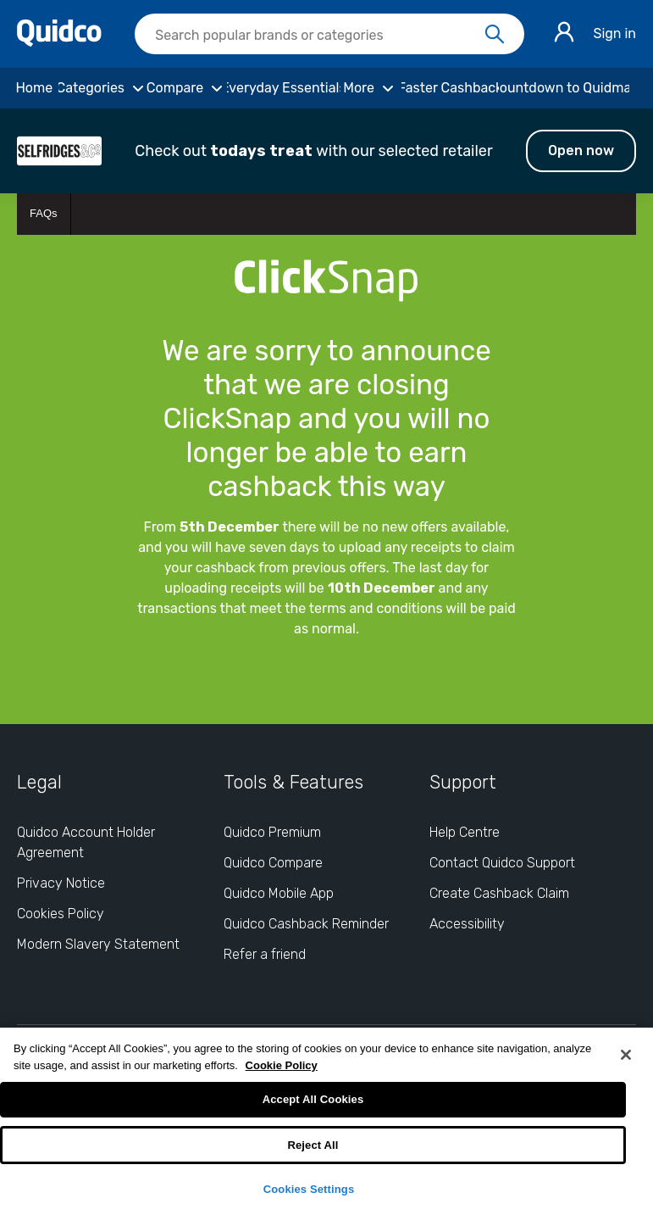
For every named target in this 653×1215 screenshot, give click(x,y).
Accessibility (467, 924)
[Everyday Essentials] (283, 88)
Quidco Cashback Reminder (306, 924)
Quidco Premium (272, 832)
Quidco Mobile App (279, 893)
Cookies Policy (60, 914)
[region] (326, 1121)
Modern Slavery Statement (98, 944)
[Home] (34, 88)
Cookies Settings (309, 1189)
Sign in (614, 33)
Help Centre (464, 832)
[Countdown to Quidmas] (564, 88)
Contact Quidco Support (502, 863)
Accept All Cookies (313, 1099)
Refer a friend (265, 954)
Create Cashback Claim (499, 893)
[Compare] (187, 88)
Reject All (312, 1145)
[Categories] (102, 88)
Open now (581, 150)
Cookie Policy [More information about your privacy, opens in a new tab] (282, 1065)
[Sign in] (564, 34)
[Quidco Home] (59, 42)
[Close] (626, 1054)
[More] (370, 88)
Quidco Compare (273, 863)
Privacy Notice (61, 883)
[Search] (495, 35)
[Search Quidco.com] (319, 35)
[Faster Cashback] (450, 88)
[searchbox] (329, 34)
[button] (326, 151)
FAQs (44, 213)
